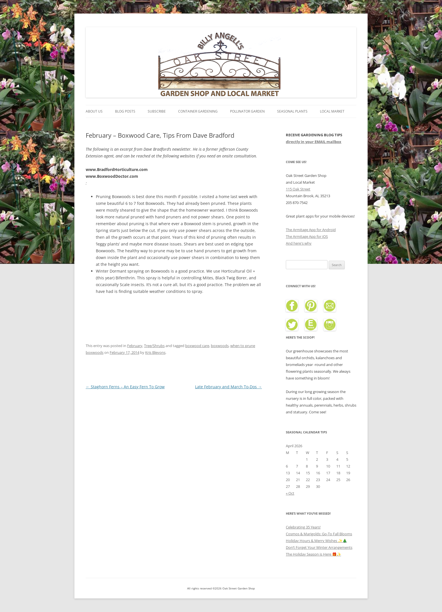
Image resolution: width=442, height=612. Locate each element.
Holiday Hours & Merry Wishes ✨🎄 (316, 540)
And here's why (298, 243)
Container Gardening (198, 111)
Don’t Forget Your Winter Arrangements (319, 547)
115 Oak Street (298, 189)
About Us (94, 111)
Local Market (332, 111)
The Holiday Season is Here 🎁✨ (313, 554)
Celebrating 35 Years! (303, 527)
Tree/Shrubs (154, 345)
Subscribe (157, 111)
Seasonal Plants (292, 111)
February (134, 345)
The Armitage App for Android (311, 229)
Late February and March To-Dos (228, 386)
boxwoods (220, 345)
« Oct (290, 493)
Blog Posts (125, 111)
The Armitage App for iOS (307, 236)
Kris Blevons (155, 352)
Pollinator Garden (247, 111)
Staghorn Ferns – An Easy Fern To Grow (125, 386)
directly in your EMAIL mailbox (313, 141)
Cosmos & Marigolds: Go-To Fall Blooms (319, 533)
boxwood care (197, 345)
